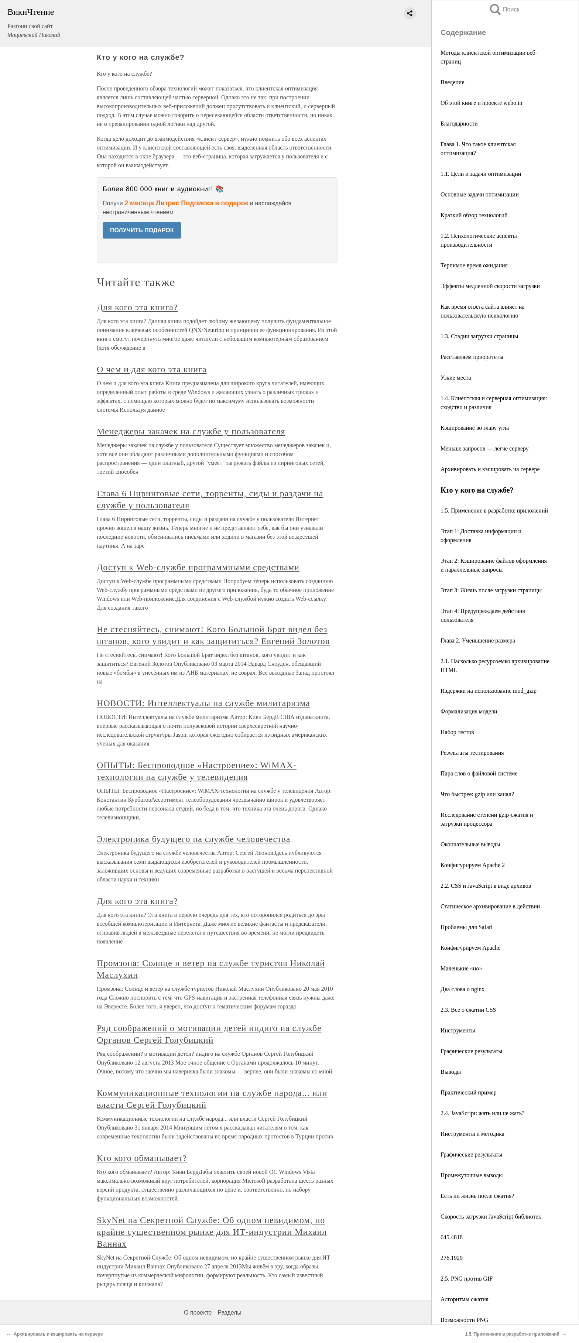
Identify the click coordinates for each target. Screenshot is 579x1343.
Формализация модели (469, 711)
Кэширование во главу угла (475, 428)
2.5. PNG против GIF (467, 1278)
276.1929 (452, 1258)
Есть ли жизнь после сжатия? (477, 1196)
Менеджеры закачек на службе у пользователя (191, 431)
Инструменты (458, 1030)
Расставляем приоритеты (472, 357)
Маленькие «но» (461, 968)
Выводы (451, 1072)
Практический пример (469, 1092)
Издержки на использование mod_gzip (489, 691)
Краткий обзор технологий (474, 215)
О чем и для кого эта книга (152, 369)
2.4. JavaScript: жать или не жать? (482, 1113)
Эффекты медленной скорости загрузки (490, 286)
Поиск (504, 9)
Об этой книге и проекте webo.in (481, 103)
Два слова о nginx (462, 989)
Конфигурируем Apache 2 (473, 865)
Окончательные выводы (470, 844)
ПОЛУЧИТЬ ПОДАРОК (142, 230)
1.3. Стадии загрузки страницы (479, 336)
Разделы (229, 1312)
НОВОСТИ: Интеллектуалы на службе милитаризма (203, 703)
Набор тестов (457, 732)
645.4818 (452, 1237)
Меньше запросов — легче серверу (485, 448)
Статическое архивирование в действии (490, 906)
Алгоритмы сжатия (465, 1299)
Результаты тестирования (472, 753)
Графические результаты (471, 1051)
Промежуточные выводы (472, 1175)
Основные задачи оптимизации (480, 194)
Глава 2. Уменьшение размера (478, 640)
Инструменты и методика (472, 1134)
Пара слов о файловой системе (479, 773)
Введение (453, 82)
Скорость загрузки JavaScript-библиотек (491, 1216)
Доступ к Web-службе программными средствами (198, 567)
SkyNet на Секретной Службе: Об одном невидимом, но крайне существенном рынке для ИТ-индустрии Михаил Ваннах (212, 1231)
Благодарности (459, 123)
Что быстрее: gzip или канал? (477, 794)
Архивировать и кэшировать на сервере (490, 469)
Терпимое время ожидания (474, 265)
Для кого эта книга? (137, 307)
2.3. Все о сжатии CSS (468, 1010)
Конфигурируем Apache (470, 948)
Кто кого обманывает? (142, 1158)
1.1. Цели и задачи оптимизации (481, 174)
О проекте (198, 1312)
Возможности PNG (464, 1320)
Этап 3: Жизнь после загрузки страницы (491, 590)
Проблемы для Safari (467, 927)
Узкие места (456, 377)
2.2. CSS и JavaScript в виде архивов (486, 886)
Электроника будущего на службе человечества (193, 839)
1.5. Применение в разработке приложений (494, 510)
